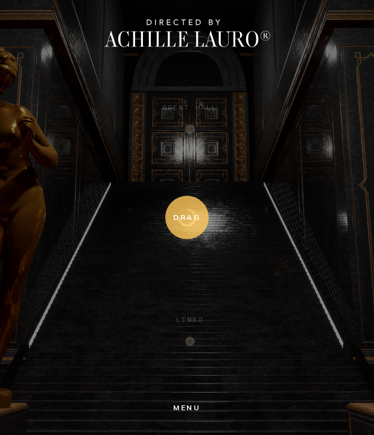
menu (187, 407)
